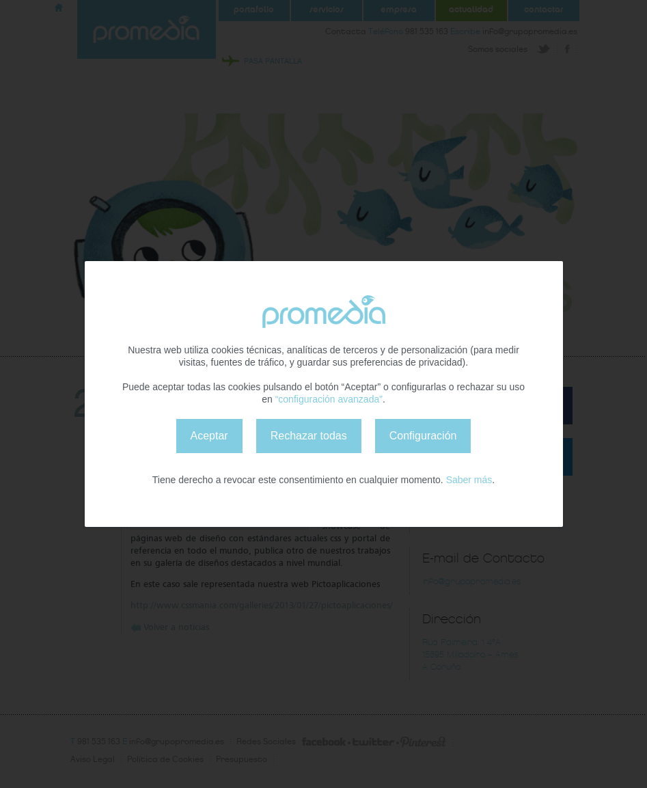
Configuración (423, 435)
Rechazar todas (309, 435)
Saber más (469, 479)
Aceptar (209, 435)
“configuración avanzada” (329, 399)
